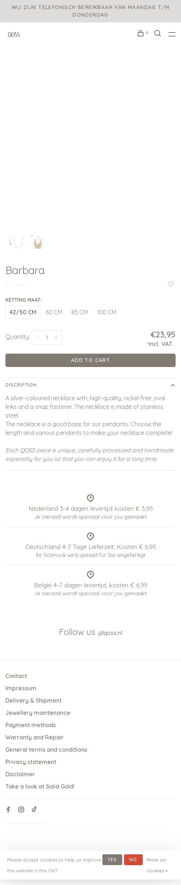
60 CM (54, 312)
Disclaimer (20, 774)
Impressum (20, 688)
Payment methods (30, 725)
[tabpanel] (90, 144)
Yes (112, 859)
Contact (16, 675)
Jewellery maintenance (37, 712)
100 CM (106, 312)
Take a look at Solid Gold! (40, 786)
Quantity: (17, 336)
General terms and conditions (46, 749)
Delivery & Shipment (33, 700)
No (133, 859)
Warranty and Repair (34, 737)
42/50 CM (22, 312)
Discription (21, 385)
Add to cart (90, 360)
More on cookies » (157, 865)
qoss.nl (110, 632)
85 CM (79, 312)
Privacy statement (30, 761)
